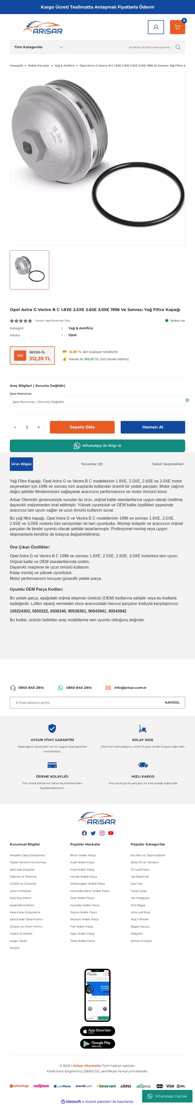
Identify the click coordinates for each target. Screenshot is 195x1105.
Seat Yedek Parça (82, 897)
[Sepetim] (177, 27)
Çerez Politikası (20, 890)
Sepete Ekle (82, 426)
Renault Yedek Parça (84, 919)
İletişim (15, 947)
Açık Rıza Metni (20, 897)
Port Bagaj (138, 905)
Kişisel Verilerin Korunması (28, 862)
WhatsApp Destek (167, 1096)
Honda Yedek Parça (83, 876)
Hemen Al (152, 426)
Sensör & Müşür (141, 940)
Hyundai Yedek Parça (84, 905)
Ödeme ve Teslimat (23, 876)
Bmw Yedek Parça (82, 855)
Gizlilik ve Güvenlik (23, 883)
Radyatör (137, 933)
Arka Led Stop (140, 912)
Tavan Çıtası (139, 890)
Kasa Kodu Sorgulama (25, 912)
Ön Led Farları (140, 869)
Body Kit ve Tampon (144, 862)
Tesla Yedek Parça (82, 940)
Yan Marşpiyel (140, 897)
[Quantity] (27, 427)
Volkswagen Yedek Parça (87, 883)
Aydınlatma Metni (22, 905)
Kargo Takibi (18, 940)
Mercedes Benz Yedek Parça (89, 890)
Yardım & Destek (21, 933)
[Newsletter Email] (97, 702)
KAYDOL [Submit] (172, 702)
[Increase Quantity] (39, 427)
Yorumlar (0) (92, 464)
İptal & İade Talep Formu (26, 919)
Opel (73, 335)
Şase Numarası (20, 393)
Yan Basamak (140, 876)
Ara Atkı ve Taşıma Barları (148, 855)
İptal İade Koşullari (22, 869)
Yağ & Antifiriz (81, 328)
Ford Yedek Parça (82, 869)
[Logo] (44, 27)
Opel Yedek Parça (82, 933)
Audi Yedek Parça (82, 862)
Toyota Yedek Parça (83, 912)
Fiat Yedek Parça (81, 926)
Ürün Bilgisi (21, 464)
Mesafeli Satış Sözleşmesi (27, 855)
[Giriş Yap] (156, 27)
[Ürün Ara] (126, 47)
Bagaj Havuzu (140, 926)
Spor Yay (136, 883)
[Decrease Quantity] (15, 427)
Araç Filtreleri (140, 919)
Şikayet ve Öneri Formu (26, 926)
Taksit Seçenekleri (168, 464)
